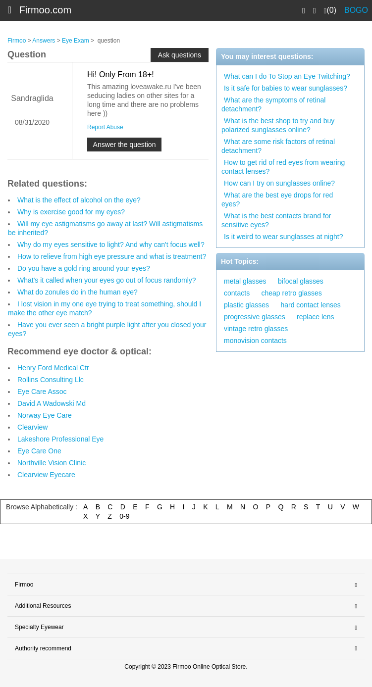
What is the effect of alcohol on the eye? (79, 200)
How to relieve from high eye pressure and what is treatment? (111, 256)
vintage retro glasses (256, 329)
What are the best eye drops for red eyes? (277, 199)
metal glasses (245, 281)
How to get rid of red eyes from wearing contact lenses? (283, 166)
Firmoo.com (45, 9)
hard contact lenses (310, 305)
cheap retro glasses (291, 293)
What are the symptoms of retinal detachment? (273, 104)
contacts (237, 293)
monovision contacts (255, 340)
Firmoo (16, 40)
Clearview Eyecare (46, 475)
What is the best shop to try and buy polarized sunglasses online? (277, 125)
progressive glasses (254, 317)
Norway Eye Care (44, 415)
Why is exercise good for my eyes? (71, 212)
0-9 (124, 516)
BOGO (356, 10)
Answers (43, 40)
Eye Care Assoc (42, 391)
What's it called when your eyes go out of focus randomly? (106, 280)
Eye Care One (39, 451)
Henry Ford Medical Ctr (53, 368)
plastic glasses (246, 305)
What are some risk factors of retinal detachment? (278, 146)
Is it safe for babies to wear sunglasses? (285, 88)
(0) (330, 10)
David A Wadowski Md (51, 403)
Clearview (32, 427)
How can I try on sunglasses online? (279, 183)
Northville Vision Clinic (51, 463)
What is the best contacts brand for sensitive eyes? (276, 220)
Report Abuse (105, 127)
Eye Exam (75, 40)
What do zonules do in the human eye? (77, 292)
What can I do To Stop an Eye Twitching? (287, 76)
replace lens (315, 317)
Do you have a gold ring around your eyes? (83, 268)
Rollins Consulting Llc (50, 380)
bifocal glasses (300, 281)
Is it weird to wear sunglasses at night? (283, 237)
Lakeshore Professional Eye (60, 439)
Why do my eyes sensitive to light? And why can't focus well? (111, 244)
